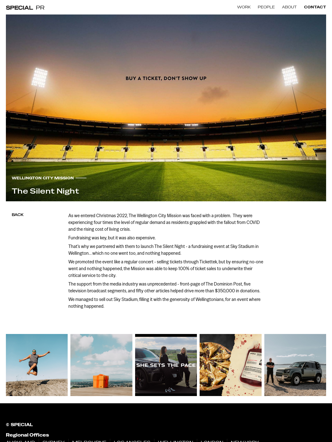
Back (18, 214)
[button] (244, 7)
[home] (25, 7)
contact (315, 7)
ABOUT (289, 7)
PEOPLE (266, 7)
